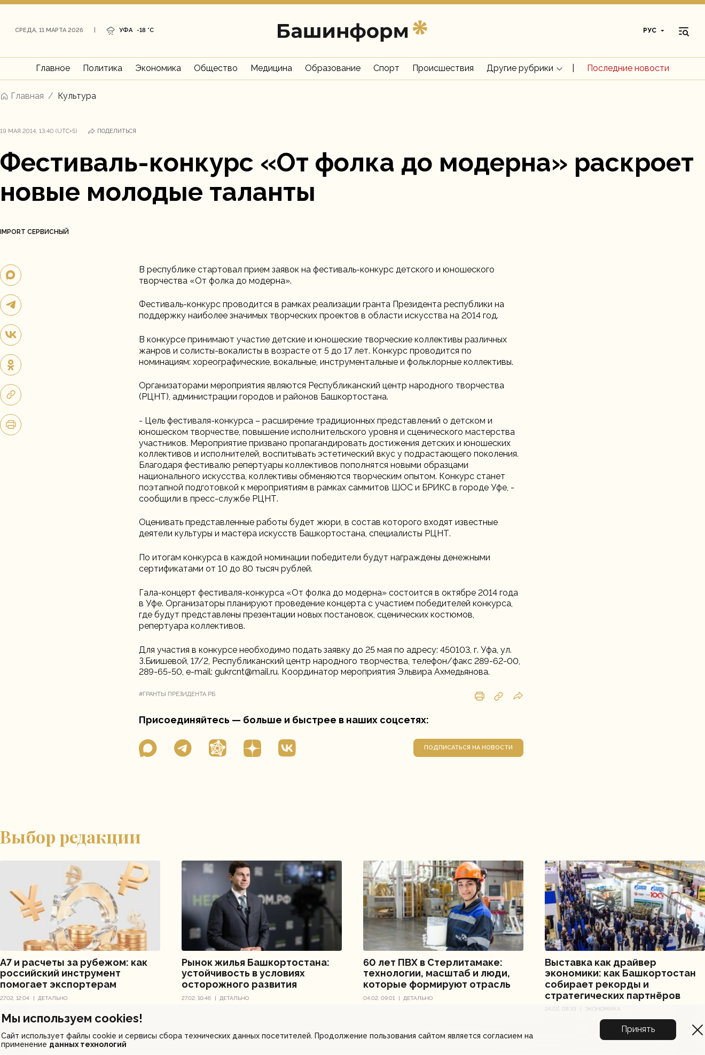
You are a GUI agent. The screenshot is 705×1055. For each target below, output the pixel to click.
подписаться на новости (468, 747)
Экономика (158, 68)
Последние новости (628, 68)
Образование (333, 68)
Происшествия (443, 68)
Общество (216, 68)
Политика (102, 68)
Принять (638, 1029)
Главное (53, 68)
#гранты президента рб (177, 694)
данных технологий (88, 1044)
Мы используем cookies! (72, 1018)
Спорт (386, 68)
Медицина (271, 68)
